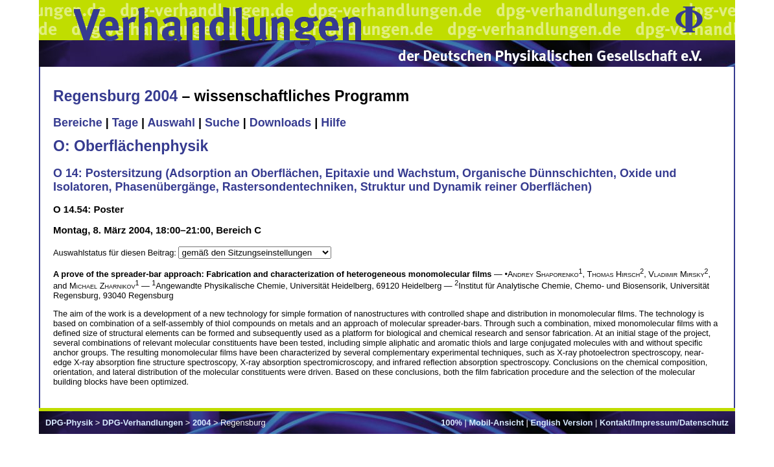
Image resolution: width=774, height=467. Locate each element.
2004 (202, 422)
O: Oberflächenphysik (130, 146)
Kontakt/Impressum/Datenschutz (664, 422)
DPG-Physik (69, 422)
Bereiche (77, 122)
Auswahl (171, 122)
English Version (561, 422)
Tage (125, 122)
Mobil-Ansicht (496, 422)
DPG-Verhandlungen (142, 422)
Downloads (281, 122)
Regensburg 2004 (115, 96)
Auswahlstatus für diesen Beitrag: (115, 252)
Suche (222, 122)
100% (451, 422)
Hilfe (333, 122)
